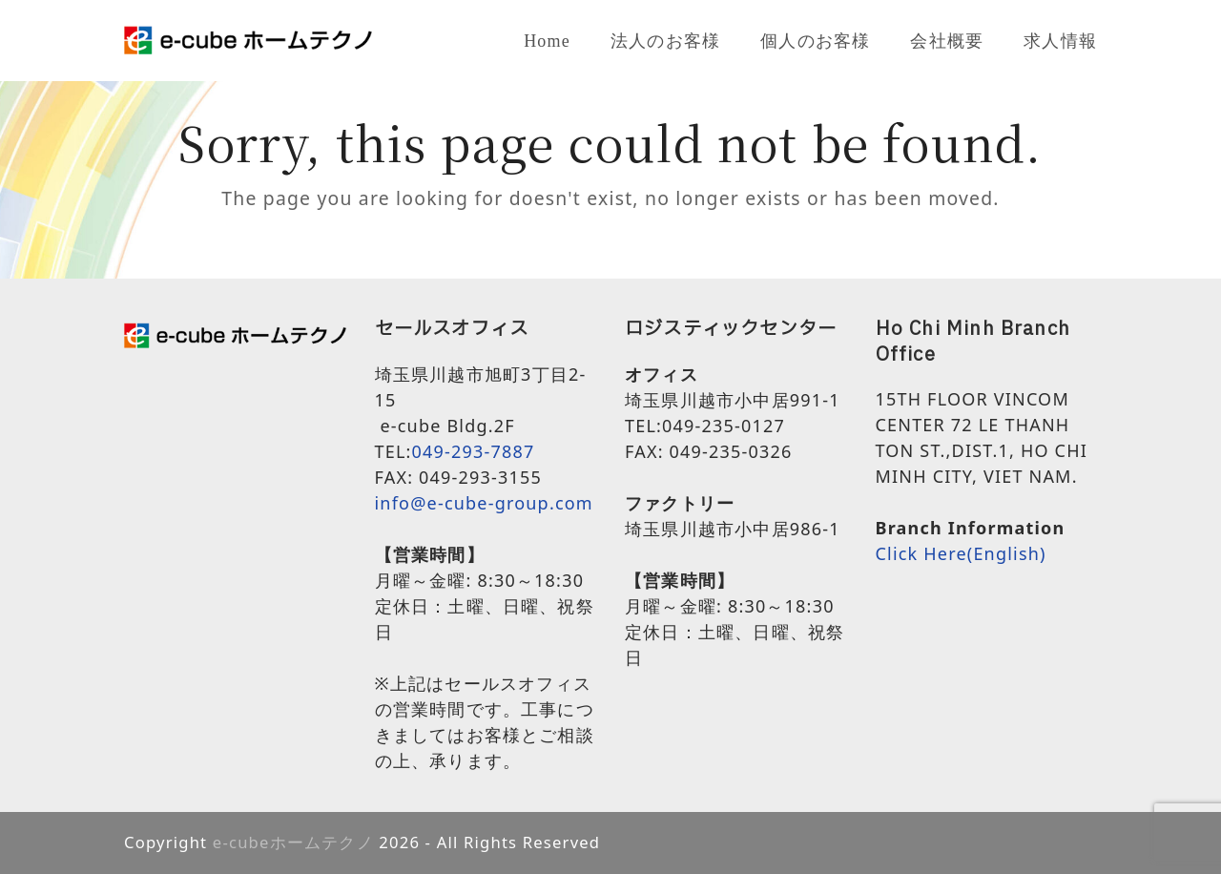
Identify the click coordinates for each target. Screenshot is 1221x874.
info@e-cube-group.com (484, 502)
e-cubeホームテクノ (293, 842)
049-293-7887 (473, 451)
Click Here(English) (961, 553)
